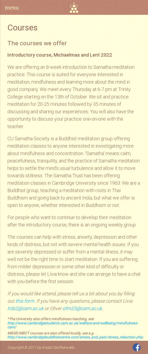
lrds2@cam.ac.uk (25, 308)
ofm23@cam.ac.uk (82, 308)
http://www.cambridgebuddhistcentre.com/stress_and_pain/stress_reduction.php (75, 337)
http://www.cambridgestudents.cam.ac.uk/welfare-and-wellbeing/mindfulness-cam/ (72, 325)
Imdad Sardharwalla (58, 347)
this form (24, 301)
